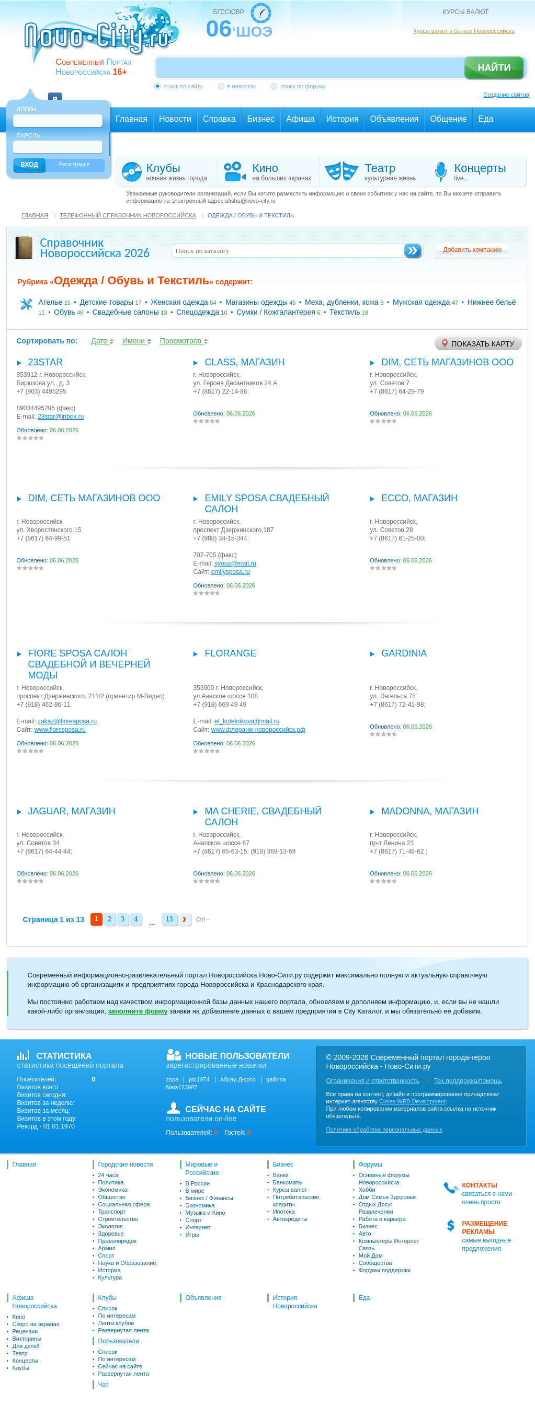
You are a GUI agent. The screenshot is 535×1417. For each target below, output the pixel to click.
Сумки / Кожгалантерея (275, 312)
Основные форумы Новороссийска (384, 1178)
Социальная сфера (124, 1204)
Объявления (204, 1297)
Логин (27, 109)
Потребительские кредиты (296, 1200)
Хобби (367, 1189)
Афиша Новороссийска (35, 1302)
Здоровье (111, 1233)
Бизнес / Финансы (209, 1198)
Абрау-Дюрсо (238, 1079)
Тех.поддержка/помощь (468, 1081)
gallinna (276, 1079)
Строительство (118, 1219)
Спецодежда (197, 312)
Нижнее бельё (492, 302)
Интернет (198, 1227)
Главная (35, 215)
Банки (281, 1175)
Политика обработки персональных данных (384, 1129)
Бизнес (283, 1164)
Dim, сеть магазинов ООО (447, 362)
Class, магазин (244, 362)
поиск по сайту (183, 86)
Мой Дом (371, 1255)
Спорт (106, 1255)
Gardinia (404, 653)
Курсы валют (290, 1189)
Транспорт (112, 1211)
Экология (110, 1226)
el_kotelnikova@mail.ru (246, 721)
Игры (192, 1234)
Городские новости (125, 1164)
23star (45, 362)
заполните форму (137, 1011)
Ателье (51, 302)
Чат (103, 1384)
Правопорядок (117, 1241)
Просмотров (184, 341)
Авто (365, 1233)
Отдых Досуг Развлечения (376, 1208)
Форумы (370, 1164)
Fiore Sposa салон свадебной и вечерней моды (89, 664)
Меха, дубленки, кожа (342, 302)
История (109, 1270)
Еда (364, 1297)
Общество (112, 1197)
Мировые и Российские (202, 1169)
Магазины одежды (256, 302)
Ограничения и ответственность (372, 1081)
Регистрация (74, 164)
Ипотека (284, 1211)
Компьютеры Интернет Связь (389, 1244)
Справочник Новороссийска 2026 (95, 247)
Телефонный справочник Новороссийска (128, 215)
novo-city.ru (105, 41)
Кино (19, 1317)
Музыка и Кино (205, 1212)
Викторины (27, 1338)
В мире (195, 1191)
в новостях (241, 86)
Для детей (26, 1346)
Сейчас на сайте (120, 1366)
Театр (20, 1353)
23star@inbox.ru (61, 416)
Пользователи (118, 1341)
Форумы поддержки (385, 1270)
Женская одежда (179, 302)
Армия (107, 1248)
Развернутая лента (123, 1330)
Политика (111, 1182)
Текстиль (344, 312)
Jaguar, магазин (72, 811)
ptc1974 (199, 1079)
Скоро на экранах (36, 1324)
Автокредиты (290, 1219)
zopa (172, 1079)
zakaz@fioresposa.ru (67, 721)
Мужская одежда (421, 302)
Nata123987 (182, 1087)
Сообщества (375, 1263)
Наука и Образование (127, 1263)
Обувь (64, 312)
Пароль (28, 135)
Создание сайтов (506, 94)
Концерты (26, 1360)
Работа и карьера (382, 1219)
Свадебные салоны (126, 312)
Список (108, 1308)
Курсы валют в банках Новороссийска (464, 31)
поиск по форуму (302, 86)
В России (198, 1183)
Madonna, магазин (430, 811)
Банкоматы (288, 1182)
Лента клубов (116, 1323)
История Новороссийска (295, 1302)
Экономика (113, 1189)
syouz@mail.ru (235, 563)
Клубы (21, 1368)
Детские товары (107, 302)
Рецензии (25, 1331)
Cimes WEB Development (412, 1101)
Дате (102, 341)
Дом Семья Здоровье (387, 1197)
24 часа (108, 1175)
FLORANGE (230, 653)
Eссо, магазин (419, 498)
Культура (110, 1277)
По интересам (117, 1315)
